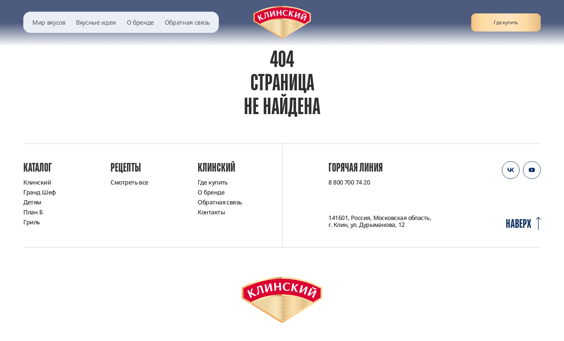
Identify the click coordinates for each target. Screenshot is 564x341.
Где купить (506, 22)
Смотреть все (129, 182)
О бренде (140, 22)
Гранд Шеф (39, 192)
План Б (33, 212)
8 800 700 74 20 (349, 182)
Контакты (211, 212)
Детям (32, 202)
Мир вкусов (49, 22)
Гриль (31, 222)
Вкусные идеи (96, 22)
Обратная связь (187, 22)
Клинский (37, 182)
